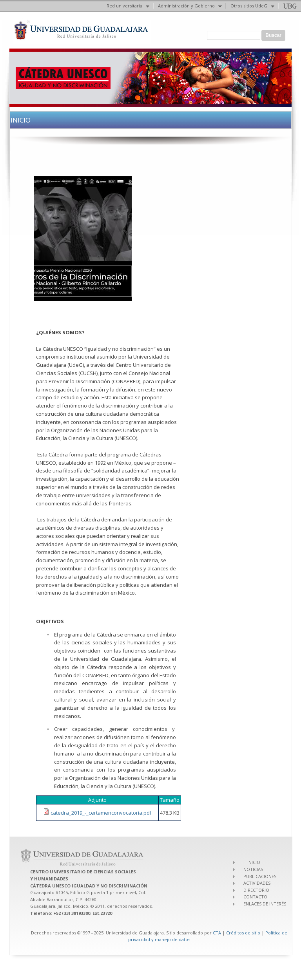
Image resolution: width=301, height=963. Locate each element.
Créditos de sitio (243, 933)
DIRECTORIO (256, 890)
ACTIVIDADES (256, 883)
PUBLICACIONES (259, 876)
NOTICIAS (253, 869)
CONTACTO (255, 897)
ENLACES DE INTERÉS (264, 904)
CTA (217, 933)
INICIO (253, 862)
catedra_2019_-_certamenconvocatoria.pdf (101, 812)
